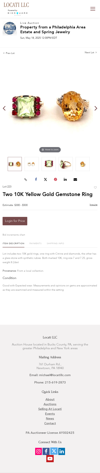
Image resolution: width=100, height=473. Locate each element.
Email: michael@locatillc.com (50, 375)
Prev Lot (9, 53)
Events (50, 413)
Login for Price (15, 221)
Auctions (50, 404)
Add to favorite (95, 188)
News (50, 418)
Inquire (93, 205)
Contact (50, 423)
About (50, 399)
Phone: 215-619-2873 (50, 382)
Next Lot (91, 52)
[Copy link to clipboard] (25, 180)
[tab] (13, 244)
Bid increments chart (14, 235)
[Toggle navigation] (92, 8)
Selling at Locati (50, 409)
